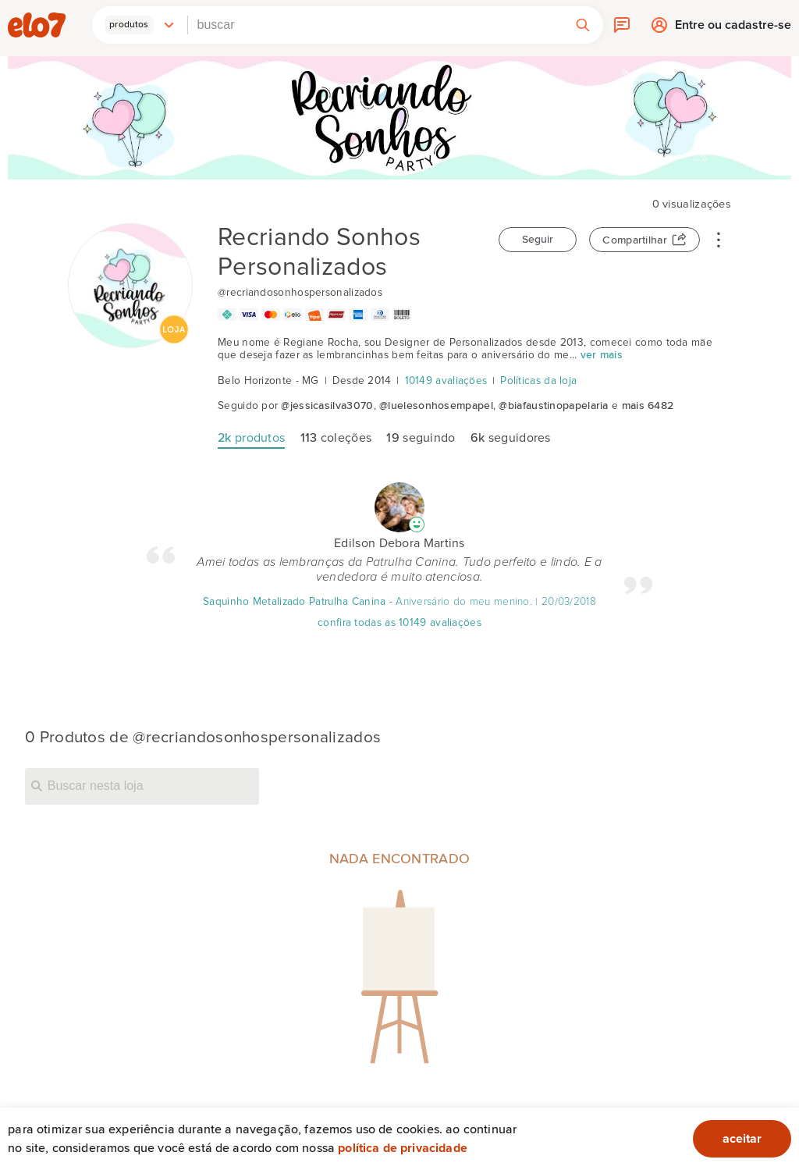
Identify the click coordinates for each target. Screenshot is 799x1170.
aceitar (742, 1139)
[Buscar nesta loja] (142, 786)
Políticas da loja (538, 380)
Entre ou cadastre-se (733, 29)
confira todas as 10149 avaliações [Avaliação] (399, 622)
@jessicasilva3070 (327, 405)
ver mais (602, 355)
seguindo (420, 438)
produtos (251, 438)
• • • (718, 238)
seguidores (511, 438)
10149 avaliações (446, 380)
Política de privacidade (402, 1148)
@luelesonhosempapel (436, 405)
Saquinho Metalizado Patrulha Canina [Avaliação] (294, 601)
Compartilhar (634, 240)
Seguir (537, 239)
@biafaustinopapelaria (553, 405)
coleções (336, 438)
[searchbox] (375, 25)
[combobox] (375, 25)
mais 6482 (648, 405)
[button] (139, 25)
